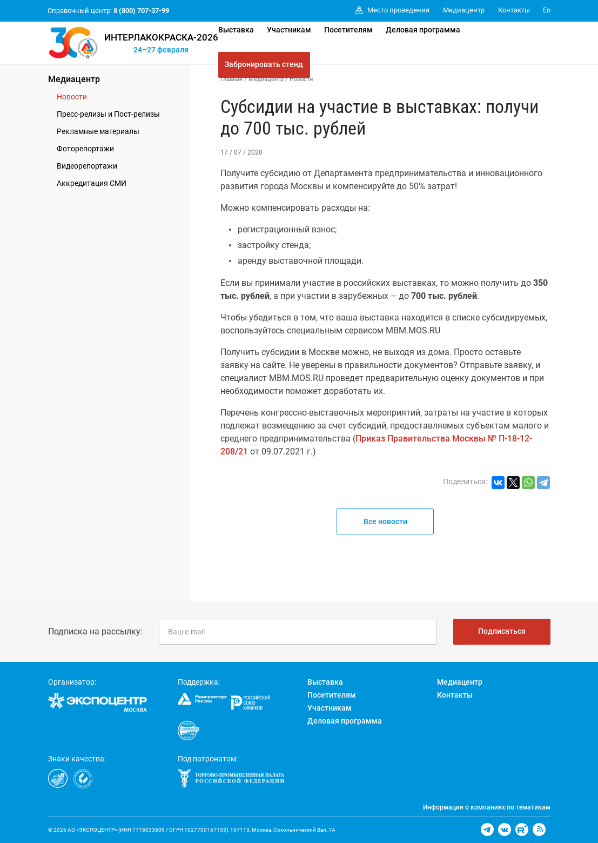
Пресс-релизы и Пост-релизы (108, 114)
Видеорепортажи (87, 166)
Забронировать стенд (264, 64)
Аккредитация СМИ (91, 183)
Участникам (289, 29)
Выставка (236, 29)
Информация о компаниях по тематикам (486, 807)
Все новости (385, 521)
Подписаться (502, 631)
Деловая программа (423, 29)
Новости (72, 96)
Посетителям (348, 29)
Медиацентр (74, 79)
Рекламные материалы (98, 131)
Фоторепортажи (85, 148)
